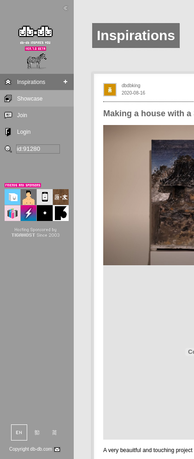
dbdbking (131, 85)
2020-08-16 (133, 92)
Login (23, 132)
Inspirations (31, 82)
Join (22, 115)
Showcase (29, 98)
